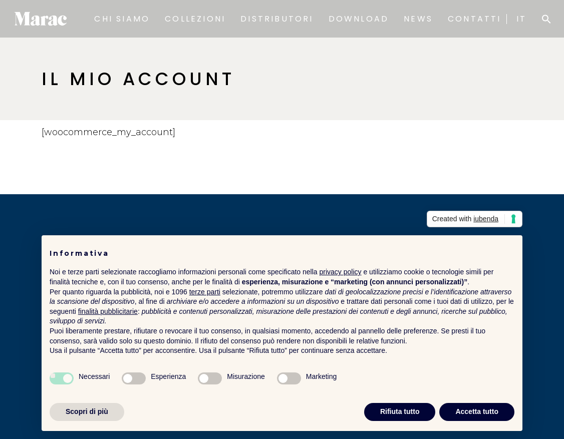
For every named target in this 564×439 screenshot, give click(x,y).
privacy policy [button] (341, 272)
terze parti (204, 292)
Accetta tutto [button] (476, 411)
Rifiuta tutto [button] (400, 411)
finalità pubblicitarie (108, 311)
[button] (546, 19)
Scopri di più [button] (87, 411)
